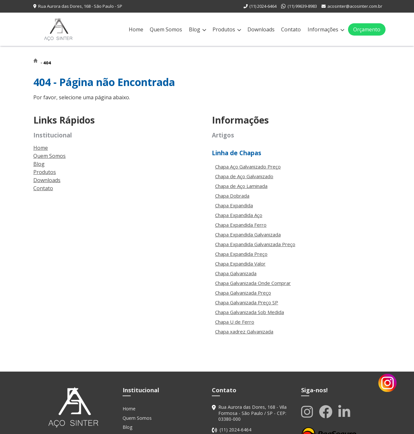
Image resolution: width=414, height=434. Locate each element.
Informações (326, 29)
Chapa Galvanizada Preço (243, 292)
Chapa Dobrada (232, 195)
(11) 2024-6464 (263, 6)
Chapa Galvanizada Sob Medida (249, 312)
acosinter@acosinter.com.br (354, 6)
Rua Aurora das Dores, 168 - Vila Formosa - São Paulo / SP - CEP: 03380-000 (252, 413)
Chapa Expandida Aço (238, 215)
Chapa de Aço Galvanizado (244, 176)
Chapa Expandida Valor (240, 263)
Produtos (226, 29)
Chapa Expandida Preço (241, 254)
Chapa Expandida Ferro (241, 225)
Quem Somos (166, 29)
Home (136, 29)
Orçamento (366, 29)
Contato (291, 29)
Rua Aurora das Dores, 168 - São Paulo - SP (80, 6)
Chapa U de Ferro (234, 322)
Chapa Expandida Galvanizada (248, 234)
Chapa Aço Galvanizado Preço (248, 166)
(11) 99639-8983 (302, 6)
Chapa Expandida (234, 205)
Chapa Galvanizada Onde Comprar (253, 283)
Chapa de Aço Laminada (241, 186)
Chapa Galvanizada (235, 273)
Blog (197, 29)
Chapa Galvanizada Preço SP (246, 302)
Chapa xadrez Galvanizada (244, 331)
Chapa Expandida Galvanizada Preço (255, 244)
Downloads (261, 29)
